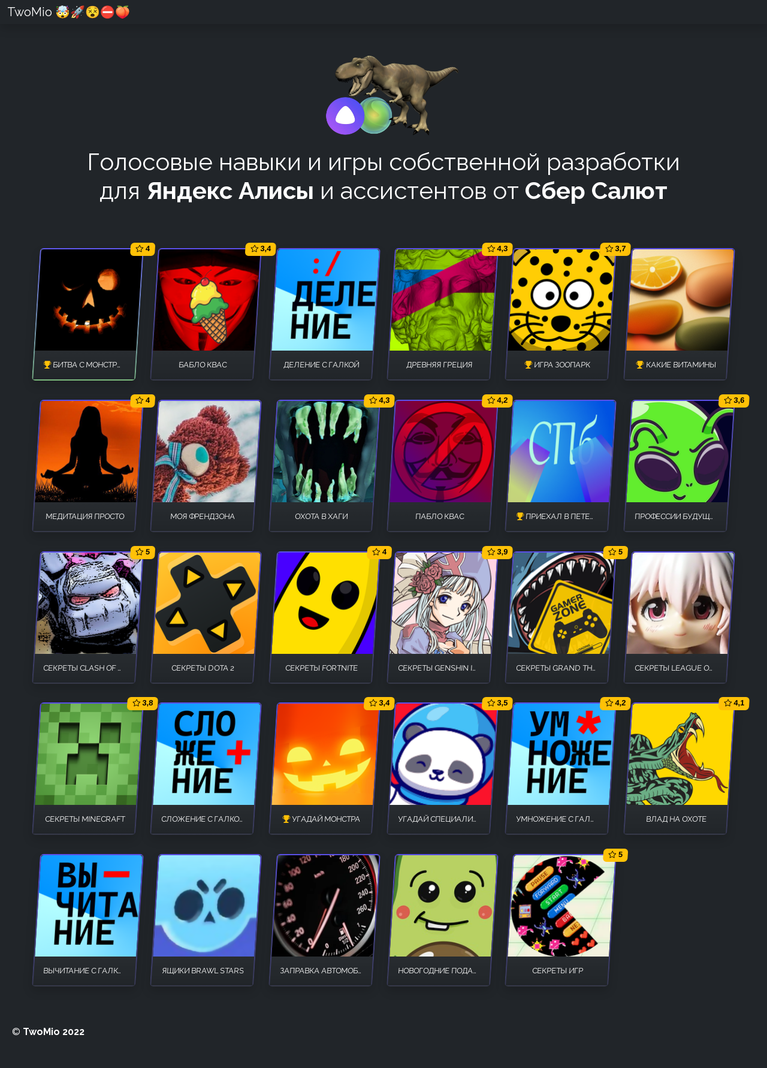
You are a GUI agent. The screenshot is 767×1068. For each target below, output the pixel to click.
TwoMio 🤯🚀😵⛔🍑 (68, 12)
